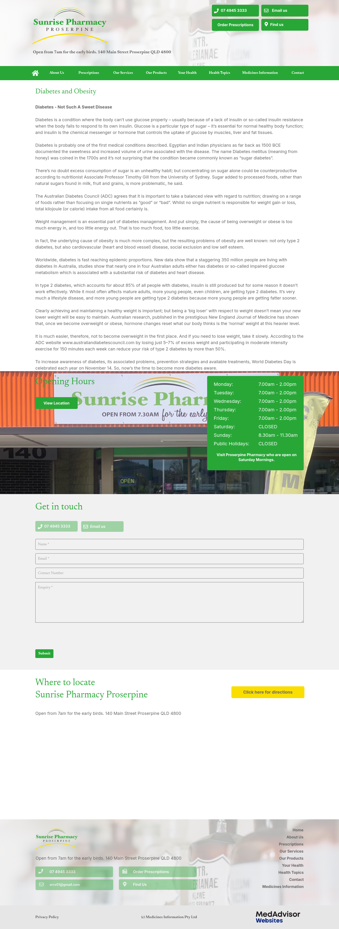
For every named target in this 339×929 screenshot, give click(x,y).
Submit (44, 653)
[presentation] (71, 635)
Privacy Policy (47, 917)
